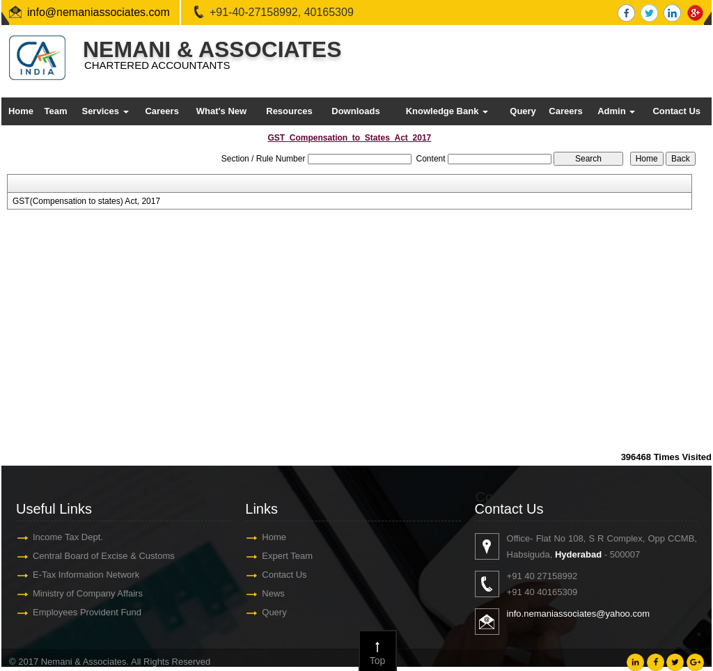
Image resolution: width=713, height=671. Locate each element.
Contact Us (676, 111)
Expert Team (286, 556)
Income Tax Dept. (67, 537)
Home (20, 111)
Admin (616, 111)
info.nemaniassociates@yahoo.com (579, 613)
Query (523, 111)
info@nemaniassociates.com (98, 12)
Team (55, 111)
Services (104, 111)
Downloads (355, 111)
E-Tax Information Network (85, 574)
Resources (289, 111)
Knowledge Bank (447, 111)
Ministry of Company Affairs (87, 593)
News (272, 593)
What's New (221, 111)
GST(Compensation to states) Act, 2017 (86, 201)
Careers (161, 111)
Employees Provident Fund (86, 612)
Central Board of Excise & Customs (103, 556)
